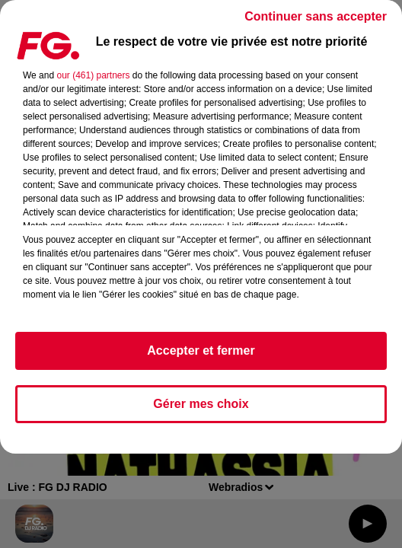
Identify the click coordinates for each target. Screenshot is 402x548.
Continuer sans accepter (315, 16)
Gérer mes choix (200, 403)
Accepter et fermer (200, 350)
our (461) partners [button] (92, 75)
